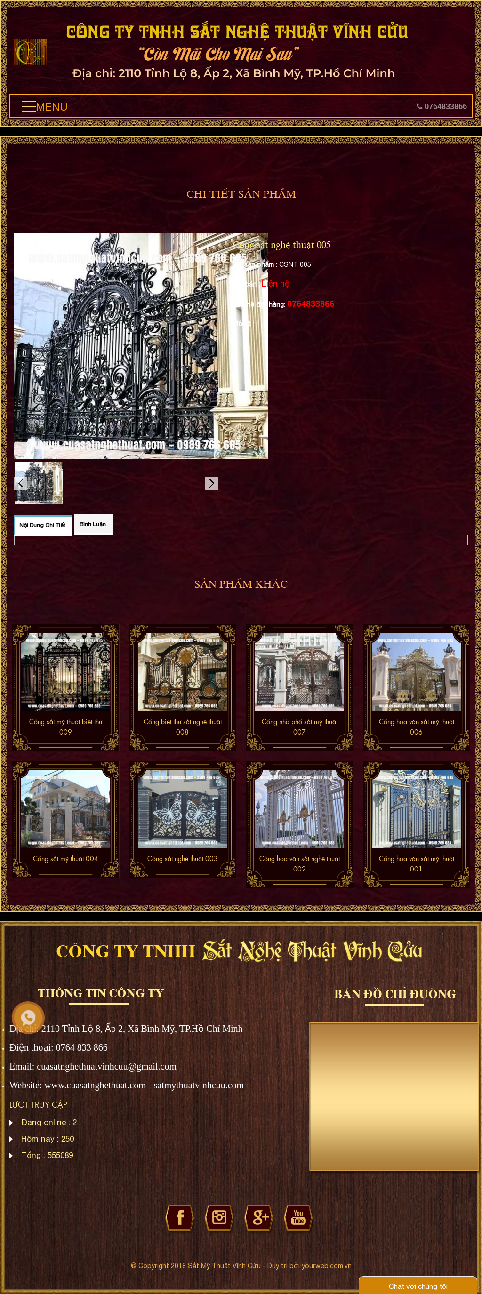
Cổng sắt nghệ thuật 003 (182, 858)
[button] (29, 106)
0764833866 (442, 106)
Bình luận (93, 524)
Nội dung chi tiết (42, 525)
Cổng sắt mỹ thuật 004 (65, 858)
